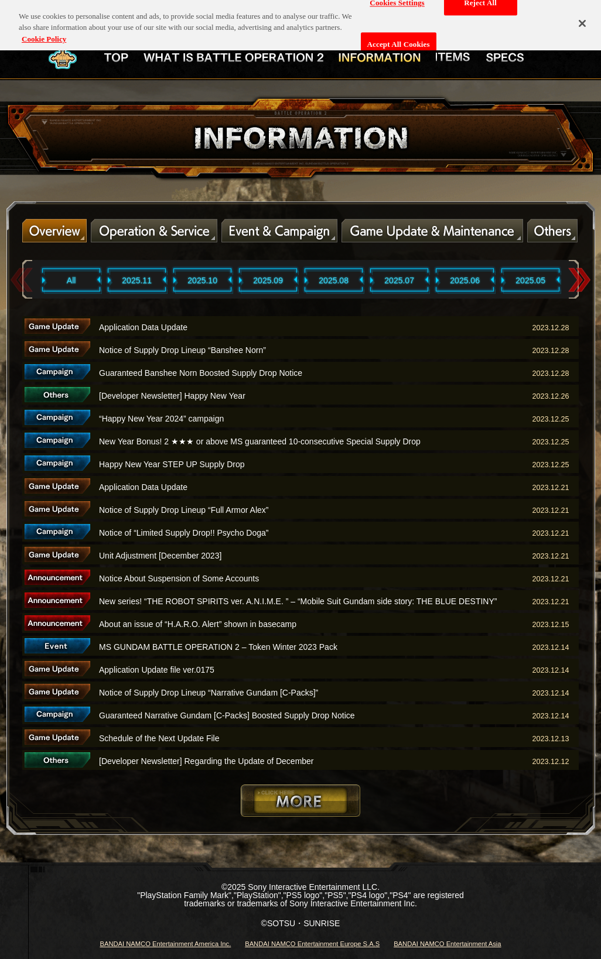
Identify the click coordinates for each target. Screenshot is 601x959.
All (71, 280)
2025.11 (137, 280)
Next (579, 280)
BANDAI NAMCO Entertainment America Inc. (165, 943)
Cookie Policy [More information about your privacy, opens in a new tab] (44, 33)
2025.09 (268, 280)
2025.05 (530, 280)
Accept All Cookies (398, 39)
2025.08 (334, 280)
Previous (22, 280)
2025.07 (399, 280)
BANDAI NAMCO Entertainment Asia (447, 943)
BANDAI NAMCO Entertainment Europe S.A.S (312, 943)
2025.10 (202, 280)
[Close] (582, 18)
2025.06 (465, 280)
